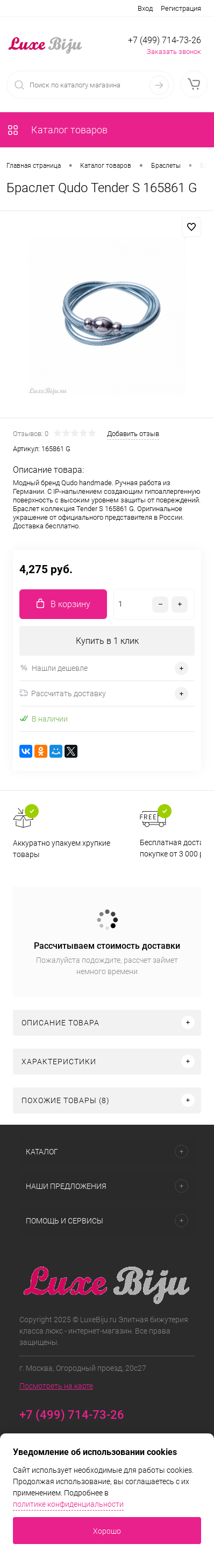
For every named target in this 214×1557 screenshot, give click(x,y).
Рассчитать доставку (62, 693)
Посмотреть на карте (56, 1386)
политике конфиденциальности (68, 1504)
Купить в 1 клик (107, 641)
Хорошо (107, 1531)
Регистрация (181, 8)
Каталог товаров (57, 129)
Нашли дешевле (53, 667)
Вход (145, 8)
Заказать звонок (174, 51)
